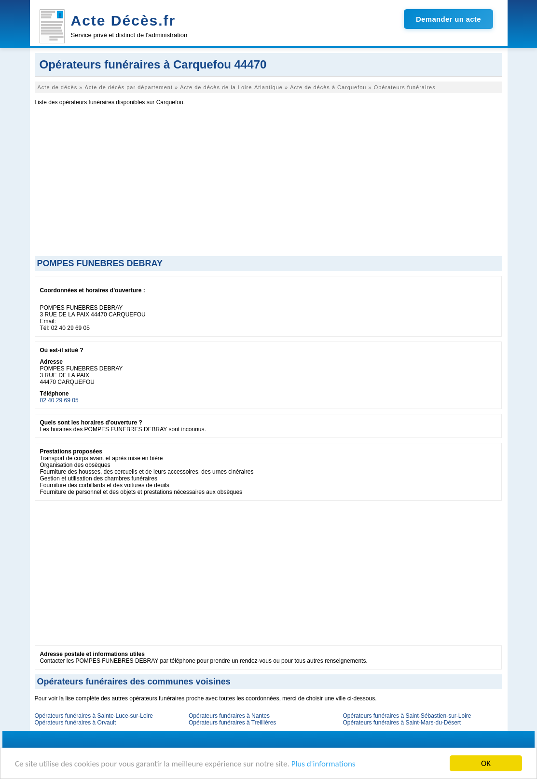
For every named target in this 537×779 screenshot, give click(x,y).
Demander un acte (448, 19)
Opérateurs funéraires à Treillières (232, 722)
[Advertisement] (268, 183)
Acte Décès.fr (123, 20)
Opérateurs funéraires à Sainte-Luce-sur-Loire (94, 715)
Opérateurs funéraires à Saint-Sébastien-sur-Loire (407, 715)
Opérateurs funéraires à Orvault (75, 722)
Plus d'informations (323, 764)
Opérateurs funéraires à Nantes (229, 715)
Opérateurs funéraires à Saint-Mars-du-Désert (402, 722)
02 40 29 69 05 (59, 400)
